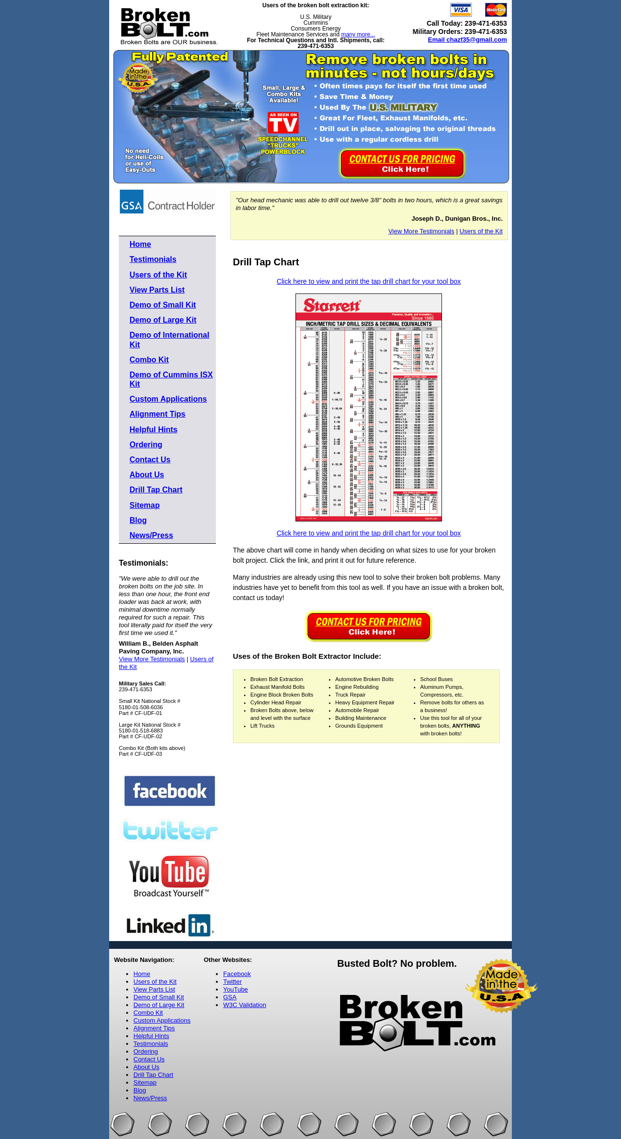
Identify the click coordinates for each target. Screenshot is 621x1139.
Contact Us (150, 460)
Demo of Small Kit (163, 305)
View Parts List (157, 290)
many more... (358, 34)
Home (140, 244)
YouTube (235, 989)
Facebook (237, 973)
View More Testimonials (152, 659)
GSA (229, 997)
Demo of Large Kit (163, 320)
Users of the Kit (158, 275)
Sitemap (145, 505)
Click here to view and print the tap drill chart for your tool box (369, 281)
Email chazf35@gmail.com (467, 39)
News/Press (151, 535)
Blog (138, 520)
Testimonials (153, 259)
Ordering (146, 444)
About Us (147, 475)
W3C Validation (244, 1005)
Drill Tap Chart (156, 490)
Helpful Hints (154, 429)
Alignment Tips (157, 414)
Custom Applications (168, 399)
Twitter (232, 981)
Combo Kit (149, 360)
